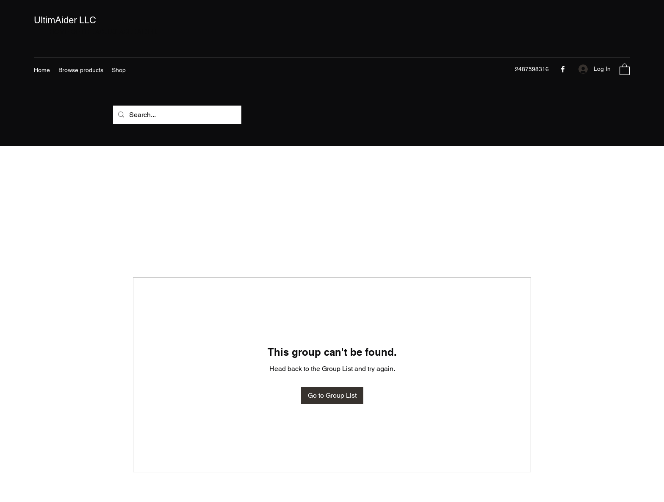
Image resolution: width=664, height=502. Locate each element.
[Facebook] (563, 69)
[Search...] (176, 115)
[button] (625, 69)
